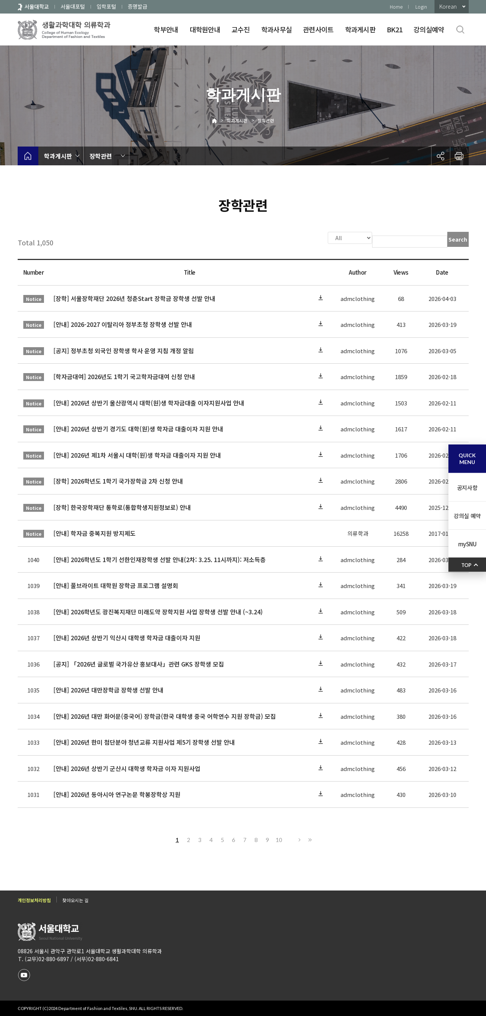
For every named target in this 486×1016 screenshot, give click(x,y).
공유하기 (440, 156)
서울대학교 (36, 6)
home (28, 156)
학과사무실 (276, 29)
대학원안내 (205, 29)
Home (396, 6)
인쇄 (459, 156)
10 (279, 839)
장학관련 (265, 120)
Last (309, 839)
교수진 (241, 29)
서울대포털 (73, 6)
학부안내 (166, 29)
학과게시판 (360, 29)
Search (457, 239)
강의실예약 (428, 29)
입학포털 (106, 6)
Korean (448, 6)
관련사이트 (318, 29)
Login (421, 6)
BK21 (394, 29)
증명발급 (137, 6)
